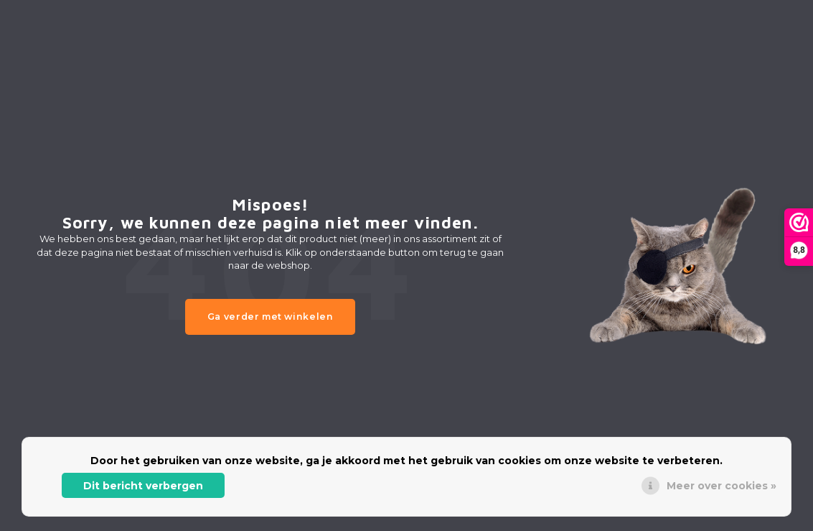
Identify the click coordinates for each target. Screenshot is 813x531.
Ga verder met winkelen (270, 316)
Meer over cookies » (721, 485)
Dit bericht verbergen (143, 485)
